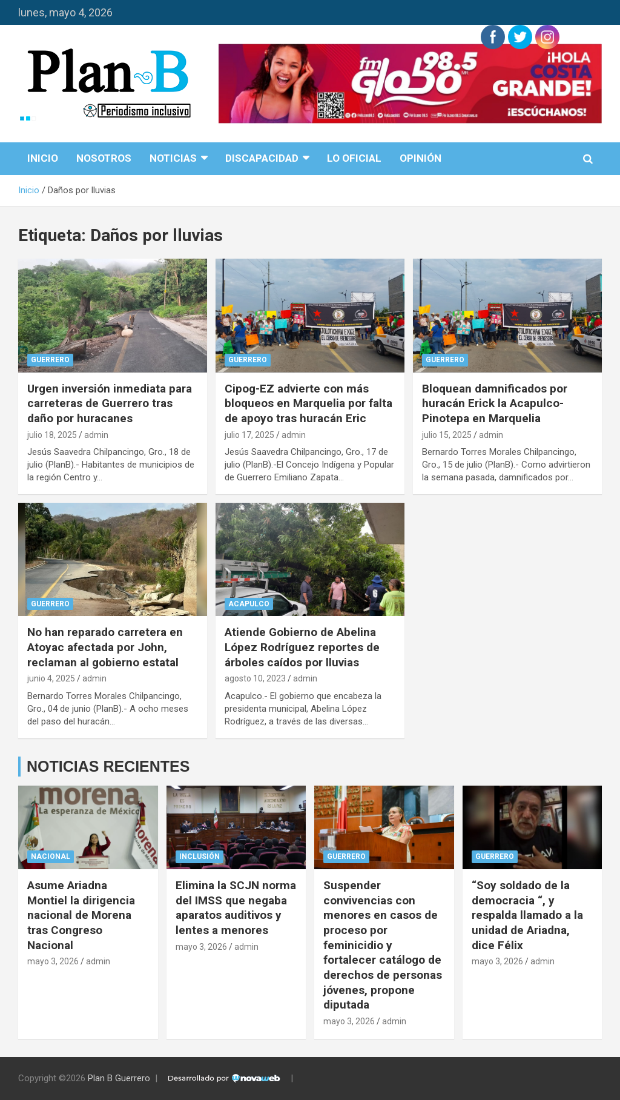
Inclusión (199, 856)
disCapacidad (261, 158)
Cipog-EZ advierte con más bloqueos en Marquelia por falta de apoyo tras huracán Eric (308, 403)
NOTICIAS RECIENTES (108, 766)
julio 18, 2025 (52, 435)
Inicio (42, 158)
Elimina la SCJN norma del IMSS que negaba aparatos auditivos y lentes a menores (236, 907)
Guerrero (50, 360)
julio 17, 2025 (249, 435)
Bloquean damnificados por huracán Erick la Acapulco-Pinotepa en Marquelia (494, 403)
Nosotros (103, 158)
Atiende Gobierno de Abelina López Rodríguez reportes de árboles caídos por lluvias (302, 647)
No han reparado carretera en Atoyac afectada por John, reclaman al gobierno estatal (105, 647)
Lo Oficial (354, 158)
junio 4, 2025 (51, 678)
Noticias (173, 158)
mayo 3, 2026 (53, 961)
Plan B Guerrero (119, 1078)
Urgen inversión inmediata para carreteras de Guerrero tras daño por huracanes (109, 403)
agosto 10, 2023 (255, 678)
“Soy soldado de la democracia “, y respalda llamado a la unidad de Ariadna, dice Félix (527, 915)
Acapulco (248, 604)
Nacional (50, 856)
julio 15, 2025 (447, 435)
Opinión (420, 158)
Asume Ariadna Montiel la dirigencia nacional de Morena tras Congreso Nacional (81, 915)
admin (96, 435)
